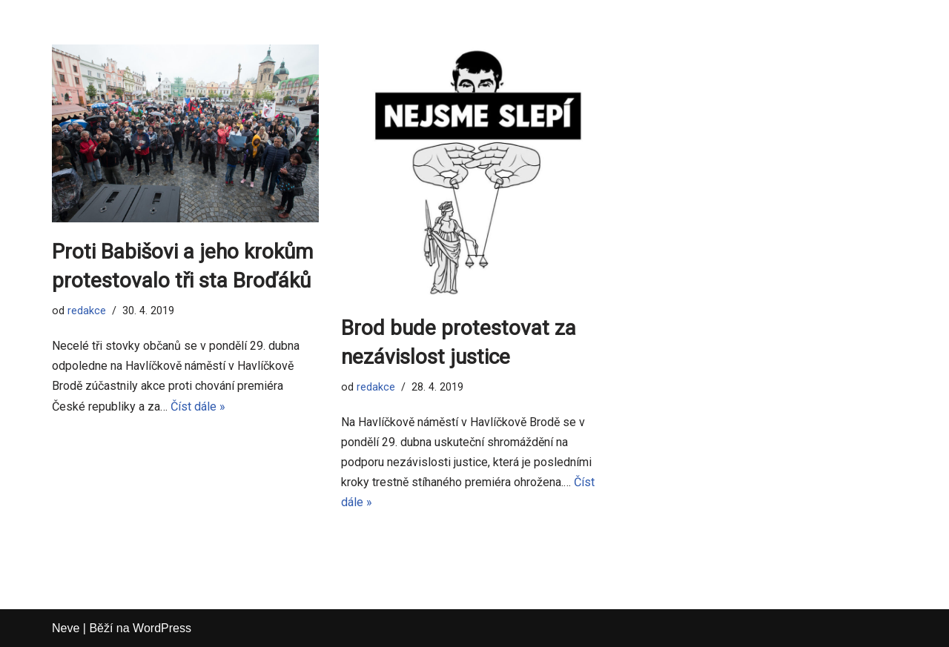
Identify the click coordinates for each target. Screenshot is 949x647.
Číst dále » (198, 406)
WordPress (162, 628)
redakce (86, 311)
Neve (65, 628)
